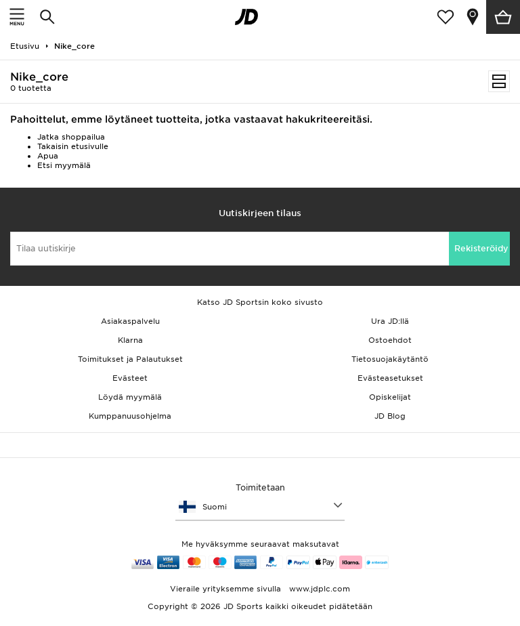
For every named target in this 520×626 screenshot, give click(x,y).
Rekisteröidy (481, 248)
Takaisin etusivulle (72, 146)
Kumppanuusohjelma (130, 416)
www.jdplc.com (318, 588)
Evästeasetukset (390, 378)
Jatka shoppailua (71, 137)
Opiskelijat (390, 397)
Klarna (130, 340)
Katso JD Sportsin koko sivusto (260, 302)
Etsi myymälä (64, 165)
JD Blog (390, 416)
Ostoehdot (390, 340)
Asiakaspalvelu (130, 321)
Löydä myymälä (130, 397)
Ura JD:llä (390, 321)
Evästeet (130, 378)
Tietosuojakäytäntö (390, 359)
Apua (47, 156)
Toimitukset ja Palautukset (130, 359)
